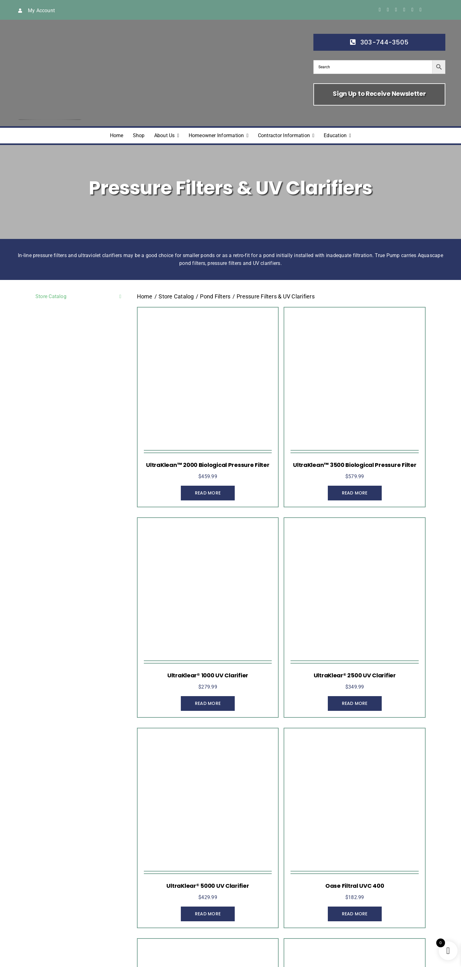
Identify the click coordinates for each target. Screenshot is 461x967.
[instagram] (396, 9)
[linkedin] (412, 9)
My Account (41, 10)
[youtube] (404, 9)
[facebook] (380, 9)
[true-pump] (49, 28)
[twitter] (388, 9)
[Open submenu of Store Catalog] (119, 296)
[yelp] (421, 9)
